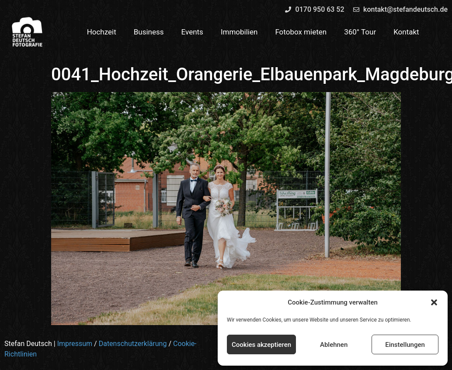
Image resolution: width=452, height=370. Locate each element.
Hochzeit (101, 31)
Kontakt (406, 31)
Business (149, 31)
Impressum (75, 343)
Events (192, 31)
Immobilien (239, 31)
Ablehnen (334, 345)
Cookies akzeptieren (261, 345)
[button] (434, 302)
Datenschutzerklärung (133, 343)
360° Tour (360, 31)
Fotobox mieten (301, 31)
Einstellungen (405, 345)
